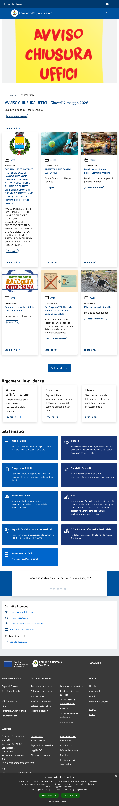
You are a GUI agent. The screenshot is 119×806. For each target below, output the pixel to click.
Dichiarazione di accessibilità (67, 761)
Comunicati (94, 691)
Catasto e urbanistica (41, 705)
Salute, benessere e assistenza (69, 715)
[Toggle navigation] (5, 12)
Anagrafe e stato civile (41, 686)
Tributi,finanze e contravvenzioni (67, 701)
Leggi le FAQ (36, 750)
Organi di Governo (10, 686)
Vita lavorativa (37, 696)
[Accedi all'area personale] (107, 4)
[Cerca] (113, 13)
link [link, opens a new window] (85, 789)
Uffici (4, 696)
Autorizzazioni (66, 722)
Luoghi (92, 709)
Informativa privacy (69, 750)
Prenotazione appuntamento (38, 738)
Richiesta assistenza (40, 755)
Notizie (50, 160)
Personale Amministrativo (14, 710)
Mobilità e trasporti (40, 710)
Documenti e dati (10, 715)
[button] (59, 801)
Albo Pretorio (66, 745)
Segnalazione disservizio (42, 745)
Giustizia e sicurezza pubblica (69, 692)
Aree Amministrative (11, 691)
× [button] (116, 776)
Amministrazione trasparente (68, 738)
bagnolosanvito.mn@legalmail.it (17, 772)
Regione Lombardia (13, 3)
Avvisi (13, 95)
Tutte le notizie (59, 368)
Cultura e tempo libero (41, 691)
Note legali (65, 755)
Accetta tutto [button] (49, 795)
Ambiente (64, 708)
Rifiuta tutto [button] (70, 795)
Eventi (92, 714)
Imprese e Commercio (41, 701)
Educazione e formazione (71, 686)
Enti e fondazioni (9, 701)
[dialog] (59, 789)
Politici (5, 705)
